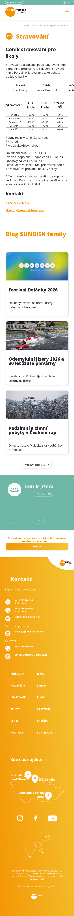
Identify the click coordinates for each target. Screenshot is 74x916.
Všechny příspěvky (35, 464)
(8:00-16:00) (24, 601)
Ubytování (18, 697)
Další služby (36, 25)
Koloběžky (18, 685)
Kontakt (16, 732)
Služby (15, 709)
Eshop (41, 685)
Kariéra (42, 721)
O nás (41, 674)
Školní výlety (50, 25)
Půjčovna (17, 674)
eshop (37, 546)
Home (26, 25)
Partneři (43, 709)
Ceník (14, 721)
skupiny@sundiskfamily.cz (25, 210)
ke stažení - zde (37, 878)
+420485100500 (14, 2)
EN (68, 2)
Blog (40, 697)
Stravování (63, 25)
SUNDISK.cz (44, 732)
